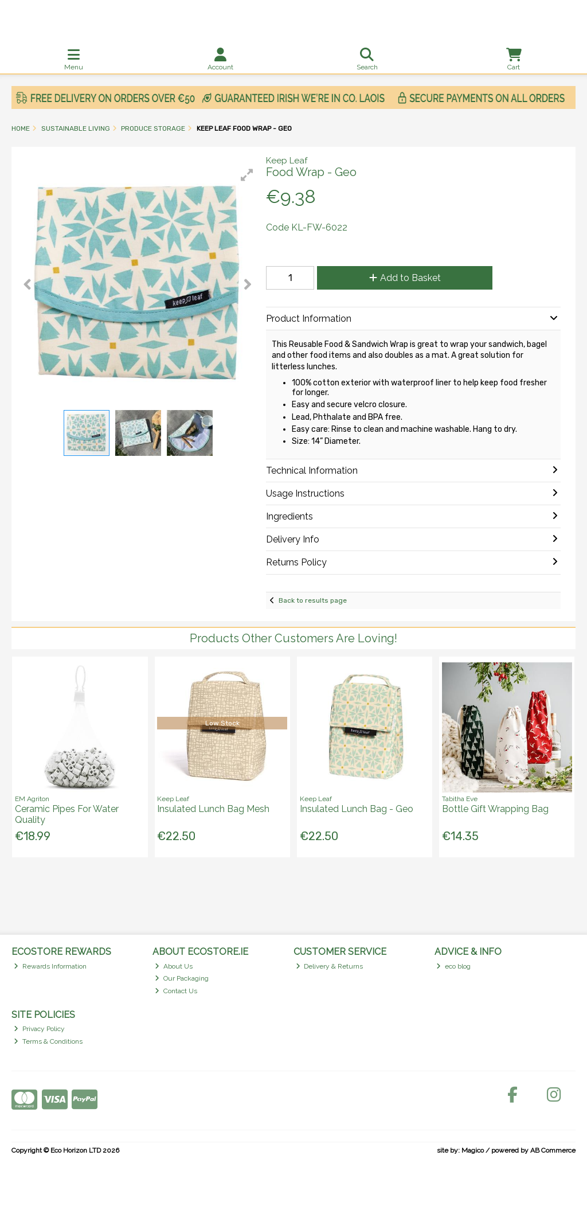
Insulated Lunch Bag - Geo (356, 808)
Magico (472, 1150)
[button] (247, 175)
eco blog (453, 966)
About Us (174, 966)
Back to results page (313, 600)
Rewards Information (50, 966)
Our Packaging (182, 978)
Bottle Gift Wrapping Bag (495, 808)
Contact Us (176, 991)
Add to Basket (405, 277)
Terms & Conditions (48, 1041)
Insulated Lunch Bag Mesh (213, 808)
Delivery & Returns (329, 966)
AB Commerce (553, 1150)
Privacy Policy (39, 1029)
